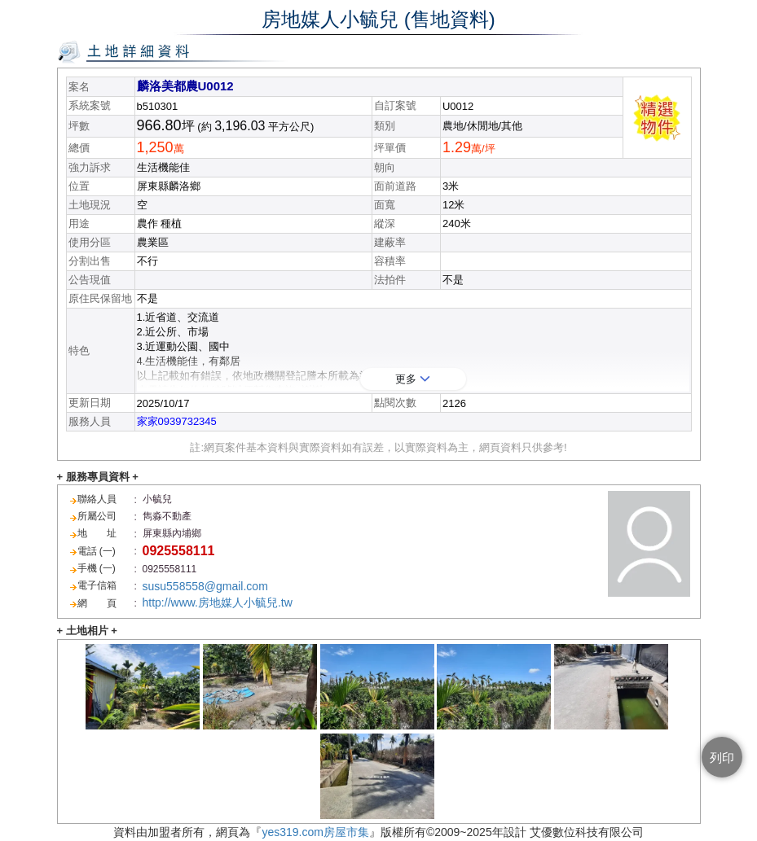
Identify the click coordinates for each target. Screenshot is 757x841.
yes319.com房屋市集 (315, 832)
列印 (722, 757)
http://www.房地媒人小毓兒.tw (218, 602)
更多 (412, 379)
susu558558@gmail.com (205, 586)
